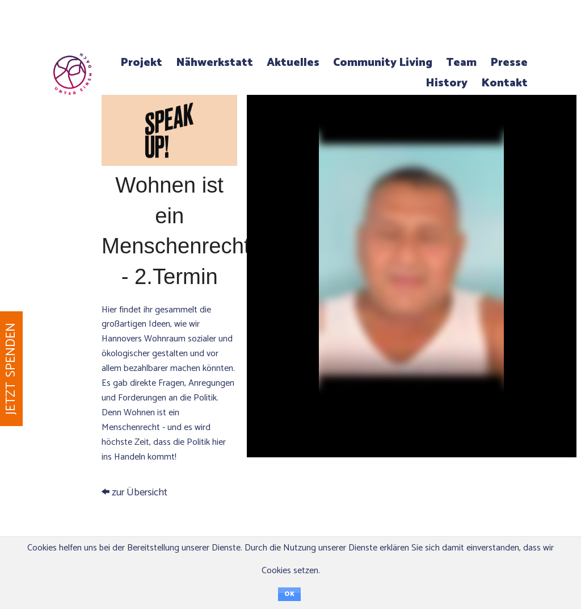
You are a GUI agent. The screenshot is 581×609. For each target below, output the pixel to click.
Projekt (141, 62)
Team (461, 62)
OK (289, 594)
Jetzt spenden (11, 369)
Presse (509, 62)
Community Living (382, 62)
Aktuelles (293, 62)
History (447, 83)
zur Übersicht (169, 310)
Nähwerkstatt (214, 62)
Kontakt (504, 83)
